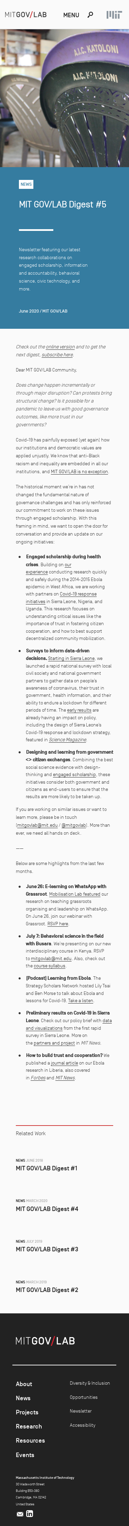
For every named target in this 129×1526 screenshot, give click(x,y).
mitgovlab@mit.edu (37, 825)
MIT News (65, 1077)
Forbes (38, 1077)
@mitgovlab (74, 825)
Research (29, 1426)
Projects (27, 1412)
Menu (71, 15)
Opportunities (84, 1397)
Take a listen (80, 1000)
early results (79, 710)
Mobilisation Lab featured (74, 894)
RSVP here (57, 923)
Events (25, 1455)
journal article (64, 1063)
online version (60, 346)
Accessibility (82, 1425)
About (24, 1384)
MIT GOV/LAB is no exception (79, 471)
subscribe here (57, 354)
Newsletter (81, 1411)
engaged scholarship (74, 774)
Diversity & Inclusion (90, 1383)
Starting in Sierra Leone (71, 658)
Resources (30, 1440)
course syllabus (49, 965)
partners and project (54, 1043)
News (23, 1398)
